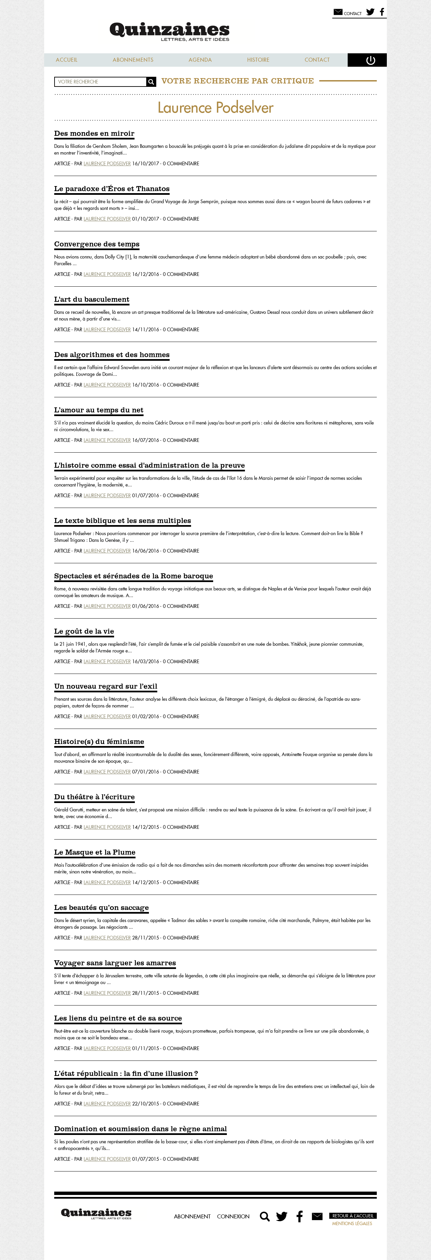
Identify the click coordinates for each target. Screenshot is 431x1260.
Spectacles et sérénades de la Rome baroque (133, 576)
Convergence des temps (97, 244)
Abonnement (192, 1216)
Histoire (258, 60)
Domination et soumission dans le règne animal (140, 1129)
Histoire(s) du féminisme (99, 742)
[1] (128, 257)
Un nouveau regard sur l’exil (105, 686)
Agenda (200, 60)
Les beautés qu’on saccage (101, 908)
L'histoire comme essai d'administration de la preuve (149, 465)
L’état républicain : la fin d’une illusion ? (126, 1074)
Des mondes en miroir (94, 133)
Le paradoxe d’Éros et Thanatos (112, 189)
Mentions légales (352, 1223)
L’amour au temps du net (99, 410)
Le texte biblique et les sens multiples (122, 521)
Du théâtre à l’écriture (94, 797)
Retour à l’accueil (353, 1215)
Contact (317, 60)
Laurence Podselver (107, 164)
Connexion (233, 1216)
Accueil (67, 60)
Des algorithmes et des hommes (112, 355)
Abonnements (133, 60)
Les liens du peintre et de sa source (118, 1018)
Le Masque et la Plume (95, 852)
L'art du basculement (92, 299)
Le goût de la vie (84, 631)
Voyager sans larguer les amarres (115, 963)
